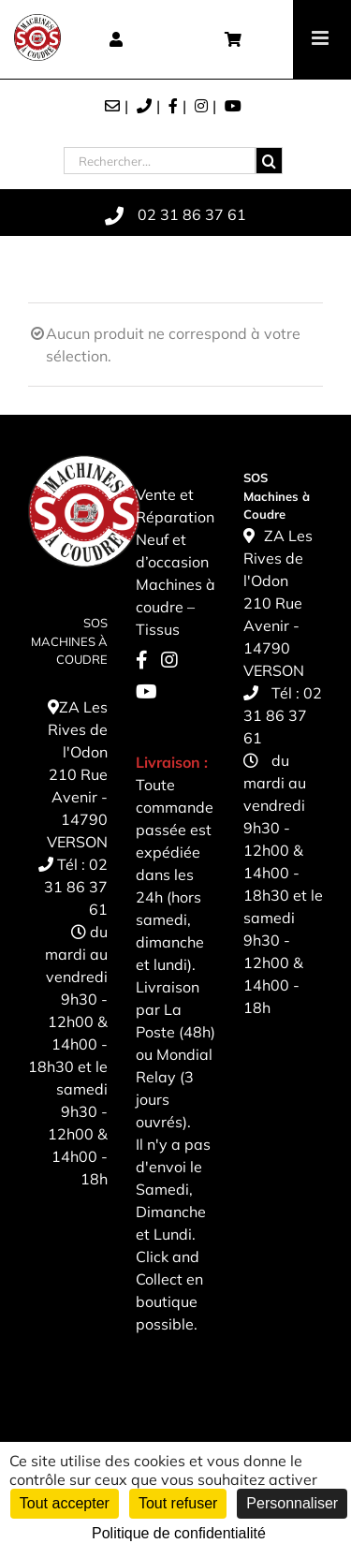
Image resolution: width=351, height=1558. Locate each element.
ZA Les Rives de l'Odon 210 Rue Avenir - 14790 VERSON (77, 774)
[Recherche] (269, 160)
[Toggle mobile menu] (321, 38)
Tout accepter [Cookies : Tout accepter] (65, 1503)
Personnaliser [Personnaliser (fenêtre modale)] (292, 1503)
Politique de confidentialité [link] (179, 1533)
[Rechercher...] (160, 160)
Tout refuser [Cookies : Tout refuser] (178, 1503)
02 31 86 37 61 (76, 887)
